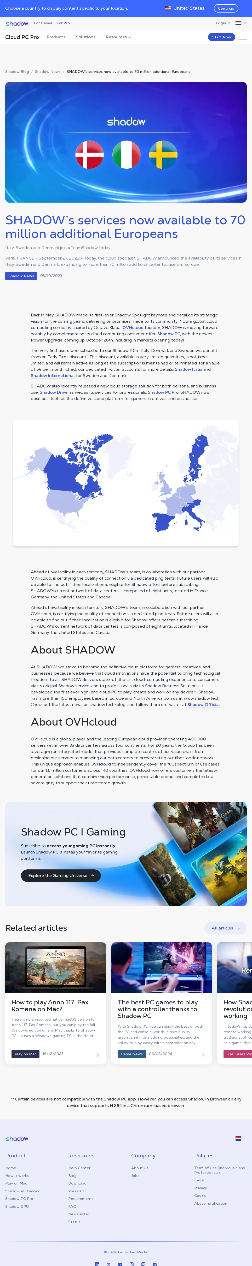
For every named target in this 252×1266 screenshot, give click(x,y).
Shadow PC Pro (163, 392)
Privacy (200, 1188)
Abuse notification (210, 1203)
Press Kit (76, 1191)
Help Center (79, 1167)
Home (10, 1167)
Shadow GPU (17, 1206)
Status (74, 1222)
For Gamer (43, 23)
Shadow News (48, 71)
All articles (226, 928)
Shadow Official (203, 704)
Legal (199, 1180)
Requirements (81, 1198)
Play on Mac (16, 1183)
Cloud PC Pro (22, 37)
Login (223, 23)
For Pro (63, 23)
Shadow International (53, 375)
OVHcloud (133, 327)
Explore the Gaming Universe (61, 875)
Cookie (200, 1195)
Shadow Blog (17, 71)
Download (77, 1183)
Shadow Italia (188, 369)
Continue (226, 8)
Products (59, 37)
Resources (119, 37)
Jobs (135, 1175)
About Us (139, 1167)
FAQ (72, 1206)
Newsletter (78, 1214)
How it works (17, 1175)
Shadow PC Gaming (23, 1191)
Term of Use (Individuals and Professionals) (219, 1170)
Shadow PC (168, 334)
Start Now (221, 37)
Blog (72, 1175)
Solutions (88, 37)
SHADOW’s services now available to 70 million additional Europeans (128, 71)
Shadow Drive (53, 392)
